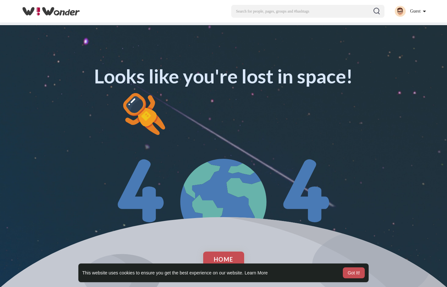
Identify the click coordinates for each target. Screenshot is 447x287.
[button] (307, 11)
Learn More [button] (256, 272)
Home (223, 259)
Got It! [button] (354, 272)
